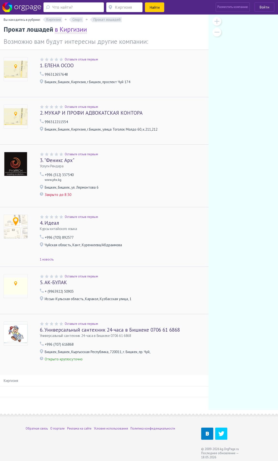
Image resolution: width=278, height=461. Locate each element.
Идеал (49, 223)
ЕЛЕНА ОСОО (57, 65)
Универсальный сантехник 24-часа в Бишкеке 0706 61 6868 (110, 330)
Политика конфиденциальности (152, 428)
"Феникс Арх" (57, 160)
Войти (264, 7)
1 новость (47, 259)
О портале (57, 428)
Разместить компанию (232, 7)
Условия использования (111, 428)
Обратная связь (37, 428)
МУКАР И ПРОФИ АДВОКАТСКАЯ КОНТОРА (91, 113)
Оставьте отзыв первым (81, 59)
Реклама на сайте (79, 428)
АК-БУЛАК (53, 282)
